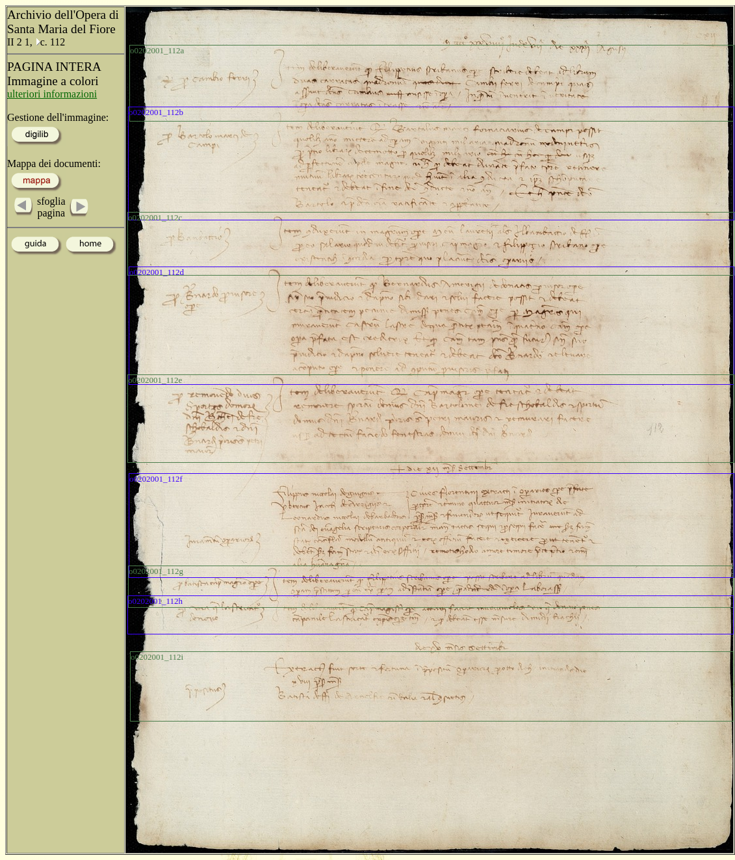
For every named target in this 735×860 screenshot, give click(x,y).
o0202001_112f (156, 479)
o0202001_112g (156, 571)
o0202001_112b (156, 112)
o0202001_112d (156, 272)
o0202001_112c (155, 217)
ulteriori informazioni (52, 93)
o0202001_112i (157, 657)
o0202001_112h (155, 601)
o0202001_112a (157, 50)
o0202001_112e (155, 380)
